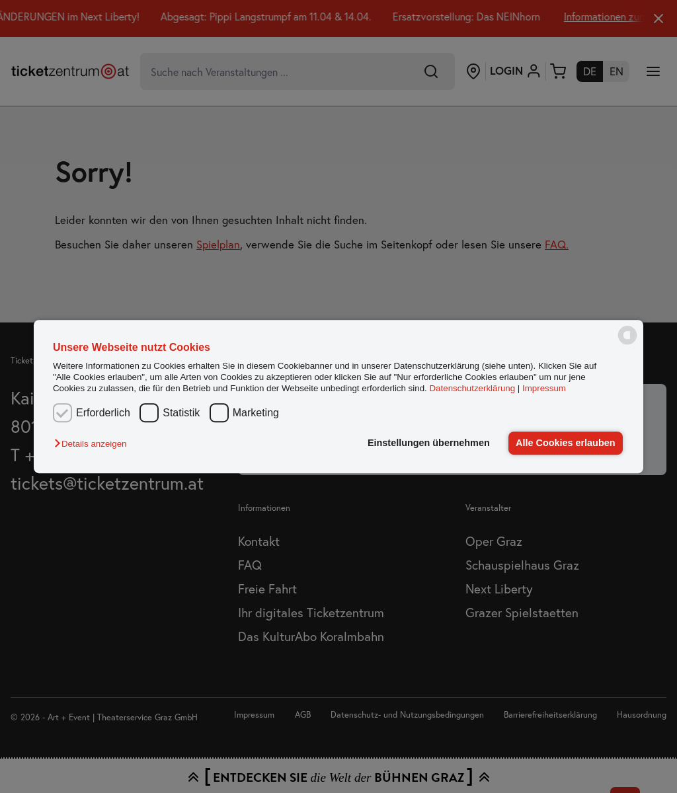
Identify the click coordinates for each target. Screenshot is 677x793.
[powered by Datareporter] (627, 344)
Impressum (544, 389)
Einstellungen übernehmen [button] (429, 442)
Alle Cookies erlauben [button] (565, 442)
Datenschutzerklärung (472, 389)
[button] (93, 444)
